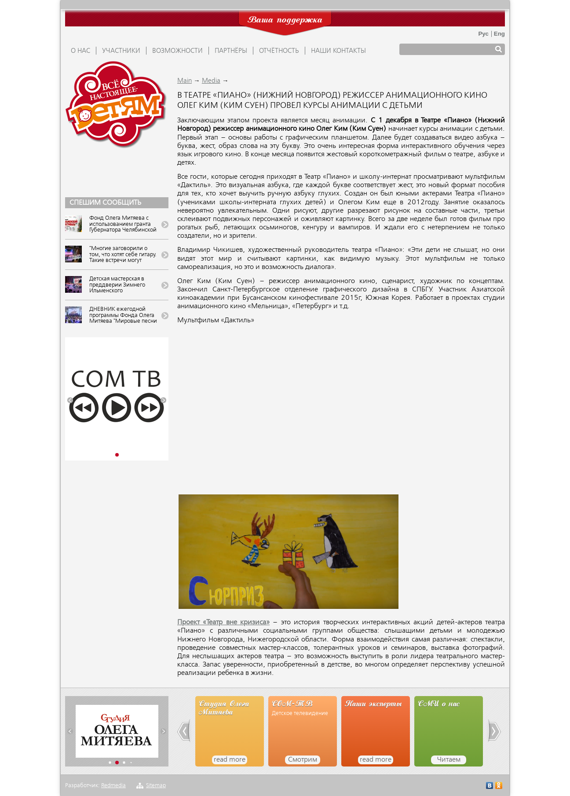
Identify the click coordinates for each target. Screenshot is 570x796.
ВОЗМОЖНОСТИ (177, 51)
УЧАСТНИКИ (121, 51)
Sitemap (156, 786)
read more (229, 759)
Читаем (448, 759)
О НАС (80, 51)
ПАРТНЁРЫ (231, 51)
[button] (70, 400)
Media (211, 81)
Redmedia (113, 786)
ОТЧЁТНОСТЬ (279, 51)
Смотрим (302, 759)
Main (184, 81)
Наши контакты (338, 51)
